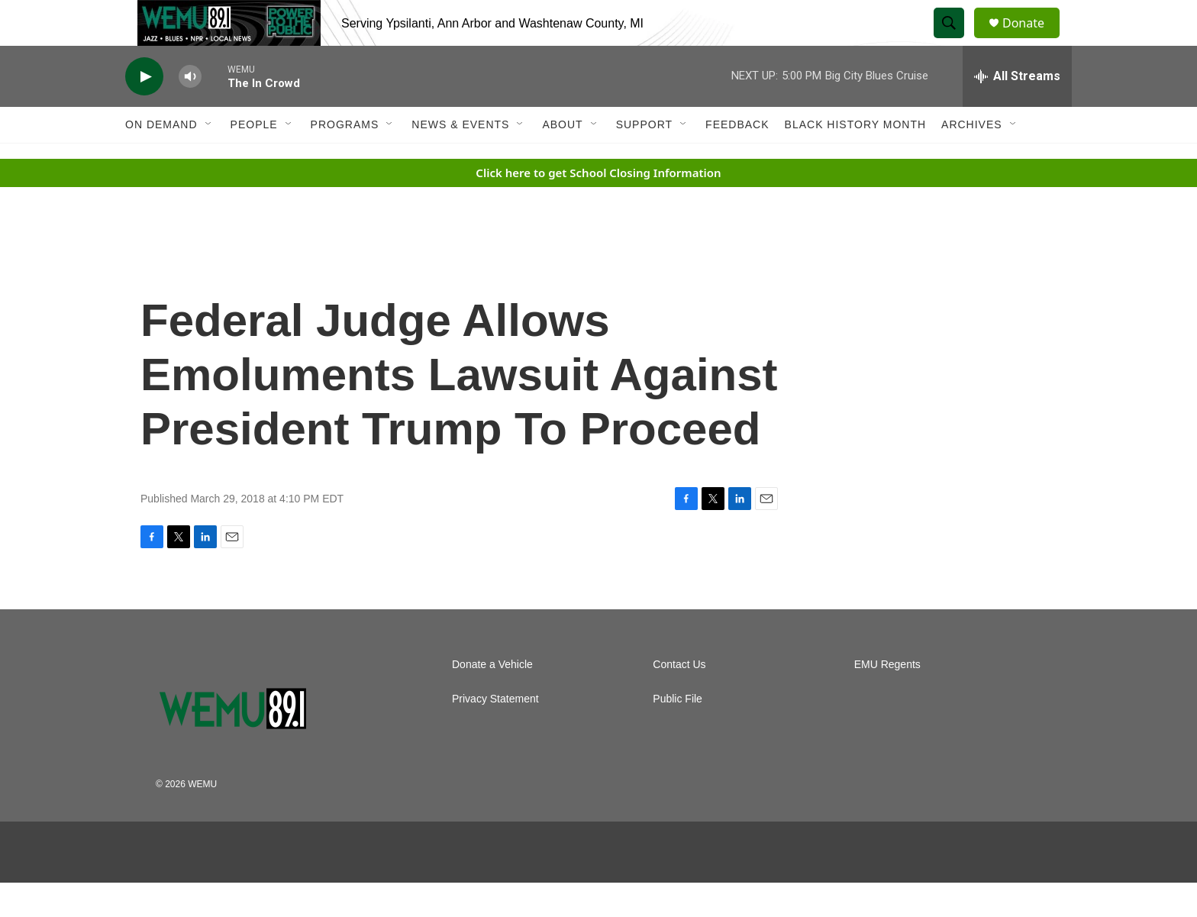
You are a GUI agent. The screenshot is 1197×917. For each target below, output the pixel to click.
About (562, 159)
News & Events (460, 159)
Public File (677, 733)
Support (644, 159)
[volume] (190, 111)
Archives (971, 159)
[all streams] (1017, 110)
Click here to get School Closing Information (598, 207)
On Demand (161, 159)
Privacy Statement (495, 733)
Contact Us (679, 699)
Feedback (737, 159)
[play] (144, 111)
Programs (345, 159)
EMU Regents (887, 699)
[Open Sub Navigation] (209, 159)
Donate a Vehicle (492, 699)
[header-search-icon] (955, 40)
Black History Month (855, 159)
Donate (1033, 40)
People (254, 159)
